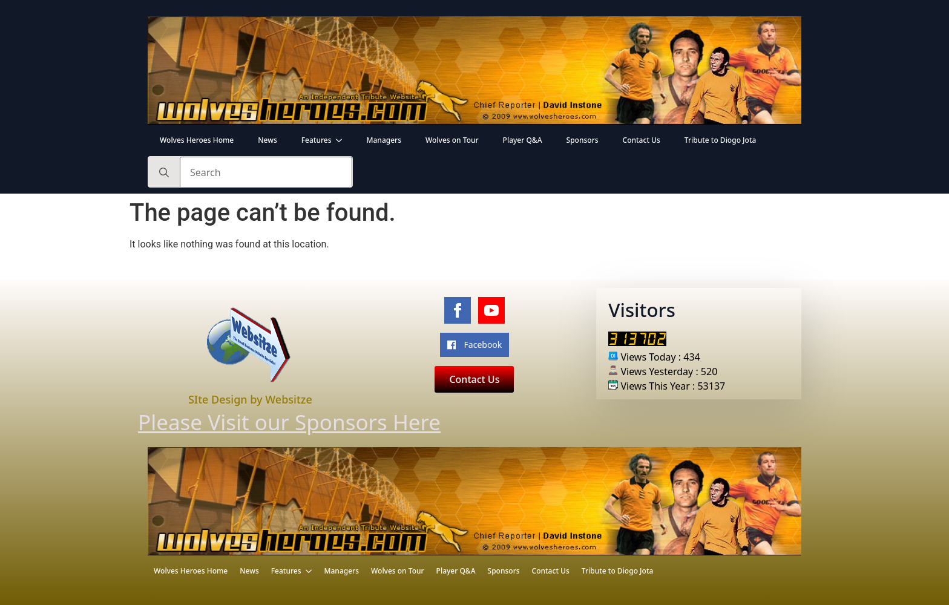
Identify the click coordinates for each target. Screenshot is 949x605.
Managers (383, 140)
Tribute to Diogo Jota (721, 140)
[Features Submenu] (342, 140)
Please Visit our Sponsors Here (272, 422)
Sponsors (582, 140)
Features (316, 140)
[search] (164, 172)
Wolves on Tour (452, 140)
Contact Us (641, 140)
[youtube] (491, 310)
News (267, 140)
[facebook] (457, 310)
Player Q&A (522, 140)
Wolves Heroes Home (197, 140)
